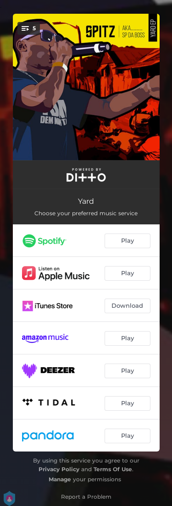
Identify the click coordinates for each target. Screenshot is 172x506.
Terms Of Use (113, 469)
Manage (60, 479)
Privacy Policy (59, 469)
